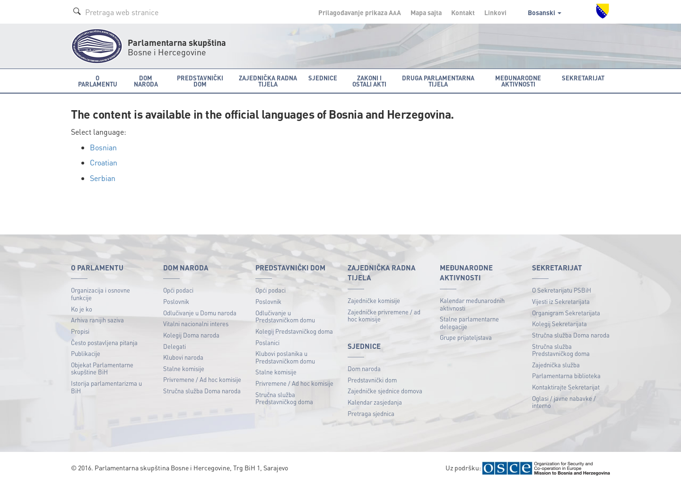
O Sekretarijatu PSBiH (561, 290)
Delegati (174, 346)
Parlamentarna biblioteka (566, 376)
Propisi (80, 331)
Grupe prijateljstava (466, 337)
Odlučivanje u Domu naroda (199, 313)
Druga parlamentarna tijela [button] (438, 81)
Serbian (102, 178)
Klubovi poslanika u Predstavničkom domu (285, 357)
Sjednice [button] (322, 78)
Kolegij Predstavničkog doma (294, 331)
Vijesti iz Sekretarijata (561, 301)
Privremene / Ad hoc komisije (202, 379)
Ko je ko (81, 309)
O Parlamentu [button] (97, 81)
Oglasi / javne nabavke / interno (564, 402)
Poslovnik (176, 301)
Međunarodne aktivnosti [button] (518, 81)
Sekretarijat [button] (583, 78)
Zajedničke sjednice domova (385, 391)
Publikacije (85, 353)
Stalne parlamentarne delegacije (469, 322)
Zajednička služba (556, 365)
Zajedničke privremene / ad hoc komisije (384, 315)
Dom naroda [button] (146, 81)
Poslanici (267, 342)
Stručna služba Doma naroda (202, 391)
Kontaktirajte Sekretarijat (566, 387)
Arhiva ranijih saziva (97, 320)
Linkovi (495, 12)
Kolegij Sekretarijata (559, 324)
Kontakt (463, 12)
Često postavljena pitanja (104, 342)
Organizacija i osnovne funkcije (100, 294)
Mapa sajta (426, 12)
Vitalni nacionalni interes (195, 324)
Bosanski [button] (544, 12)
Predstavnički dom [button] (200, 81)
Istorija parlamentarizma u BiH (106, 387)
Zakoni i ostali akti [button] (369, 81)
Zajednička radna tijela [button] (268, 81)
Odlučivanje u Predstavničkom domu (285, 316)
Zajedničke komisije (374, 300)
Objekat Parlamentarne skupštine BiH (102, 368)
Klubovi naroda (183, 357)
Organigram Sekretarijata (566, 313)
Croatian (103, 162)
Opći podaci (178, 290)
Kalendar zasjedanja (375, 402)
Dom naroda (364, 368)
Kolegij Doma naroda (191, 335)
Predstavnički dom (372, 380)
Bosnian (103, 147)
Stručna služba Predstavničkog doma (284, 398)
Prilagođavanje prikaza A (359, 12)
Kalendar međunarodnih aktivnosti (472, 304)
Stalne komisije (183, 368)
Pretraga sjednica (371, 413)
